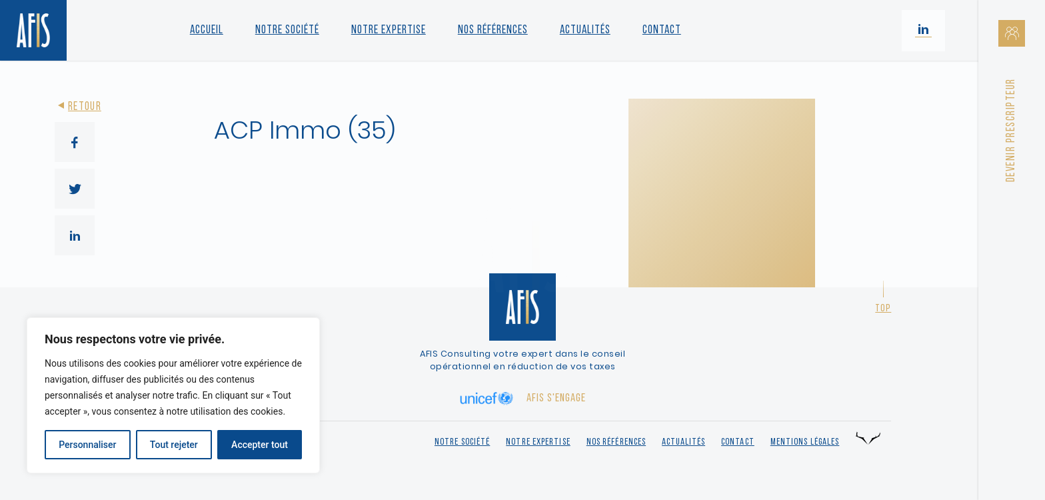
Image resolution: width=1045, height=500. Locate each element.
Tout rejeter (174, 444)
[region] (173, 395)
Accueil (206, 30)
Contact (661, 30)
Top (883, 308)
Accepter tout (259, 444)
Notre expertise (538, 442)
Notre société (287, 30)
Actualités (585, 30)
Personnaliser (87, 444)
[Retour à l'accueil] (33, 30)
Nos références (493, 30)
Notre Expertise (388, 30)
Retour (78, 107)
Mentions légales (805, 442)
